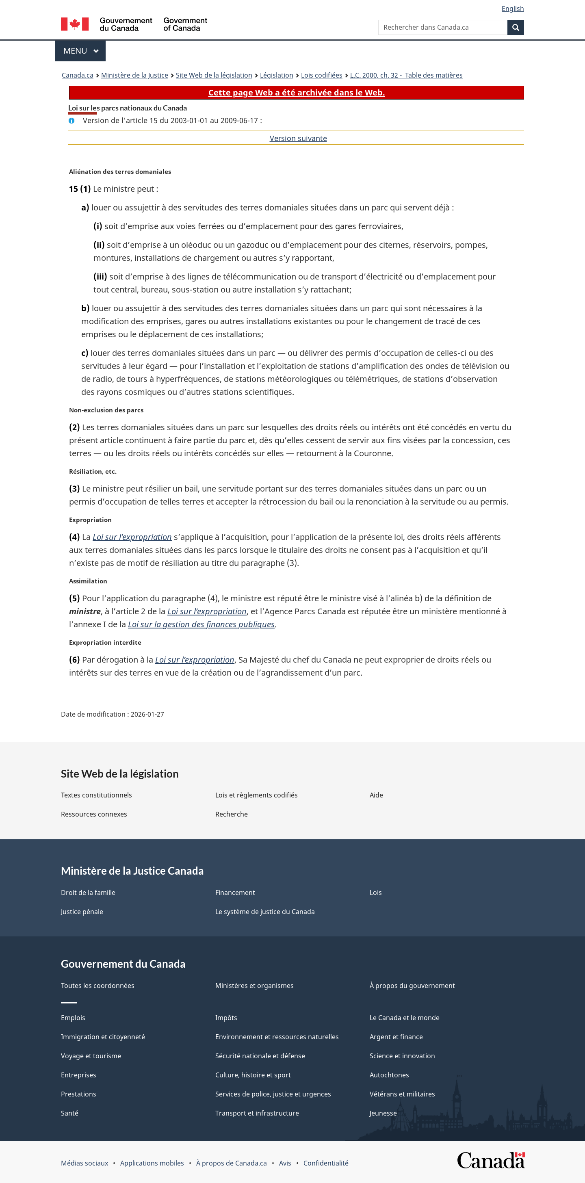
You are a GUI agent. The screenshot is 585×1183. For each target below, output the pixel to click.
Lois (376, 892)
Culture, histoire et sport (253, 1074)
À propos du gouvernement (412, 985)
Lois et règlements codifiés (256, 795)
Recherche (231, 814)
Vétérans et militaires (402, 1094)
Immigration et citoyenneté (103, 1036)
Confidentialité (326, 1163)
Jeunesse (383, 1113)
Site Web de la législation (214, 75)
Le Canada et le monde (405, 1017)
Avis (285, 1163)
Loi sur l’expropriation (132, 536)
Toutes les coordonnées (97, 985)
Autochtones (389, 1074)
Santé (69, 1113)
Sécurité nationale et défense (260, 1055)
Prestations (78, 1094)
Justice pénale (82, 911)
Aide (376, 795)
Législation (276, 75)
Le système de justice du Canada (265, 911)
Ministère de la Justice (134, 75)
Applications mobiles (152, 1163)
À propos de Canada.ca (231, 1163)
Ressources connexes (94, 814)
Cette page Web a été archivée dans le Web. (296, 92)
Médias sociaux (84, 1163)
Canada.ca (77, 75)
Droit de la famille (88, 892)
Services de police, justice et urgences (273, 1094)
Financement (235, 892)
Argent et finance (396, 1036)
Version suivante (298, 138)
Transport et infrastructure (257, 1113)
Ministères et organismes (254, 985)
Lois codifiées (321, 75)
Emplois (73, 1017)
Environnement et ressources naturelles (277, 1036)
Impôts (226, 1017)
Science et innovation (402, 1055)
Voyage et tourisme (91, 1055)
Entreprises (78, 1074)
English (513, 8)
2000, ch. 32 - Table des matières (406, 75)
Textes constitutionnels (96, 795)
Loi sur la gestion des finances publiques (201, 624)
